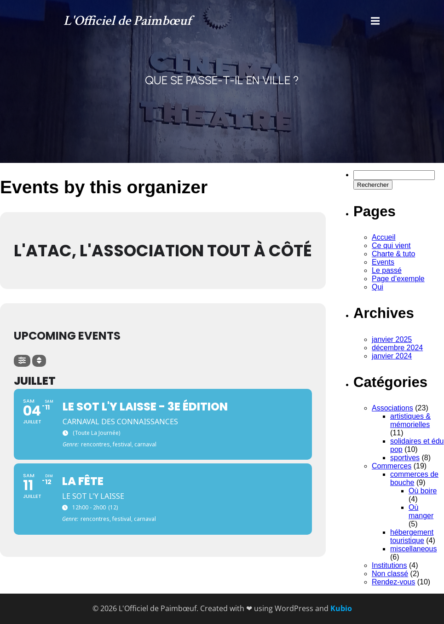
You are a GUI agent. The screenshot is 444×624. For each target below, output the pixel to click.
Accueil (384, 237)
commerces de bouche (414, 478)
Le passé (387, 270)
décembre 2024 (397, 348)
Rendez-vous (393, 582)
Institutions (389, 565)
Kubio (341, 608)
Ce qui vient (391, 245)
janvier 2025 (392, 339)
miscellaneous (413, 549)
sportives (405, 458)
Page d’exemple (398, 279)
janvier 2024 (392, 356)
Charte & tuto (393, 254)
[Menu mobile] (375, 21)
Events (383, 262)
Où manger (421, 511)
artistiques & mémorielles (410, 420)
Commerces (391, 466)
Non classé (390, 574)
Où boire (423, 491)
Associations (392, 408)
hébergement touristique (411, 536)
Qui (377, 287)
